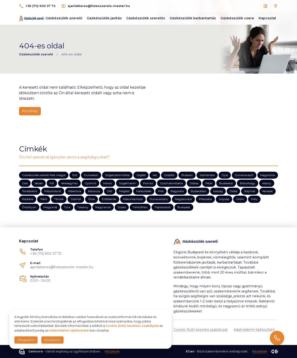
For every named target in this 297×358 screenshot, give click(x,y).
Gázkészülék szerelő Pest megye (43, 175)
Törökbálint (29, 191)
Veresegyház (69, 183)
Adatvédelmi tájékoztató (254, 330)
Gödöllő (169, 175)
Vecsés (39, 183)
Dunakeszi (91, 175)
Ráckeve (27, 199)
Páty (254, 199)
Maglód (124, 191)
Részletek (112, 351)
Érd (74, 175)
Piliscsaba (205, 199)
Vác (154, 175)
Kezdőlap (30, 111)
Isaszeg (218, 191)
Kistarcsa (94, 191)
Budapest (184, 207)
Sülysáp (224, 199)
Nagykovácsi (183, 199)
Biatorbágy (247, 183)
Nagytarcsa (103, 207)
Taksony (82, 207)
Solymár (249, 191)
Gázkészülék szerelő (63, 18)
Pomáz (148, 183)
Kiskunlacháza (133, 199)
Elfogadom (26, 340)
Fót (52, 183)
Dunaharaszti (244, 175)
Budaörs (187, 175)
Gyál (225, 175)
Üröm (240, 199)
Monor (107, 183)
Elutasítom (52, 340)
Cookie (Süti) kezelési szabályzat (201, 330)
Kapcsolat (267, 18)
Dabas (194, 183)
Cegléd (140, 175)
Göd (25, 183)
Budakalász (198, 191)
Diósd (233, 191)
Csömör (76, 199)
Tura (67, 207)
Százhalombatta (171, 183)
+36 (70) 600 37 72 (45, 253)
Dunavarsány (159, 199)
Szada (122, 207)
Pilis (161, 191)
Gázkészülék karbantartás (193, 18)
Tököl (43, 199)
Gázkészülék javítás (104, 18)
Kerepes (267, 191)
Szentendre (207, 175)
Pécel (208, 183)
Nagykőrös (267, 175)
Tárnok (59, 199)
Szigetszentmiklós (117, 175)
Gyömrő (90, 183)
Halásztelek (143, 191)
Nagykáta (177, 191)
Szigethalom (127, 183)
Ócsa (91, 199)
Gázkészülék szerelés (145, 18)
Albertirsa (74, 191)
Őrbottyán (29, 207)
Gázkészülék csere (237, 18)
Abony (266, 183)
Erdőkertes (109, 199)
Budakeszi (226, 183)
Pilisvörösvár (52, 191)
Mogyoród (50, 207)
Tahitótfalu (140, 207)
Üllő (109, 191)
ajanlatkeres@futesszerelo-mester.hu (61, 267)
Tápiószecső (163, 207)
